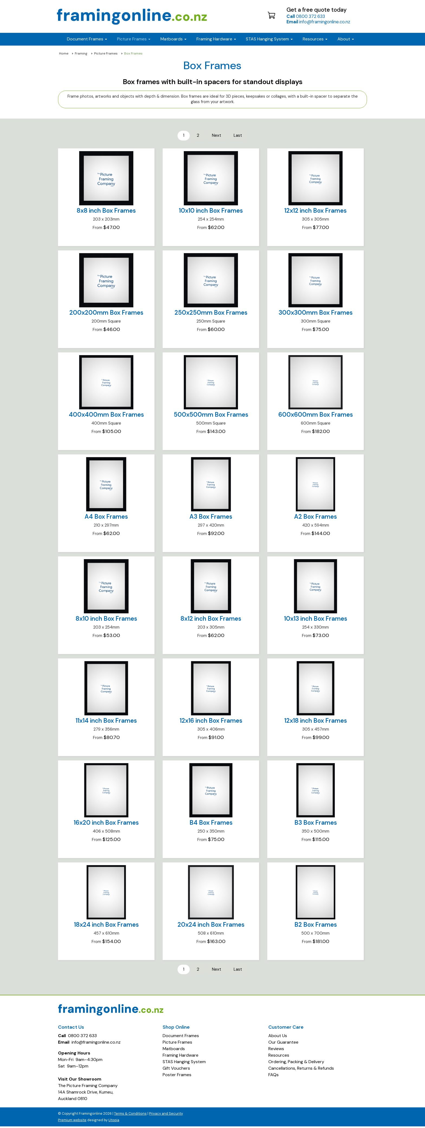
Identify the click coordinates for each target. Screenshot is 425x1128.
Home (63, 53)
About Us (277, 1037)
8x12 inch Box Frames (211, 619)
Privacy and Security (166, 1115)
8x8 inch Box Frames (106, 211)
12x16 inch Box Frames (211, 721)
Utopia (113, 1121)
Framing (81, 53)
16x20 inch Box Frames (106, 823)
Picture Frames (106, 53)
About (345, 39)
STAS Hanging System (184, 1063)
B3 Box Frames (315, 823)
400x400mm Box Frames (106, 415)
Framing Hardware (180, 1057)
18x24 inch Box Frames (106, 925)
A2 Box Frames (315, 517)
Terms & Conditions (130, 1115)
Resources (315, 39)
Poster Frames (177, 1076)
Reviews (276, 1050)
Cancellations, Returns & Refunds (301, 1070)
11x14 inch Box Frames (106, 721)
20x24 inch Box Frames (211, 925)
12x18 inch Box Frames (315, 721)
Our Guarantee (283, 1044)
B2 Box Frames (315, 925)
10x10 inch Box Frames (211, 211)
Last (239, 136)
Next (217, 136)
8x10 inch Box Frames (106, 619)
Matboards (174, 1050)
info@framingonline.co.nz (318, 22)
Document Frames (181, 1037)
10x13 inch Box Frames (315, 619)
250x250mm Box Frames (211, 313)
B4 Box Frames (211, 823)
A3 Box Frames (210, 517)
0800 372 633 (305, 16)
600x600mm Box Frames (315, 415)
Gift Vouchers (176, 1070)
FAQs (273, 1076)
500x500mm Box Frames (211, 415)
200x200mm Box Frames (106, 313)
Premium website (72, 1121)
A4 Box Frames (106, 517)
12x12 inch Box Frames (315, 211)
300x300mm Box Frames (316, 313)
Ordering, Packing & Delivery (296, 1063)
